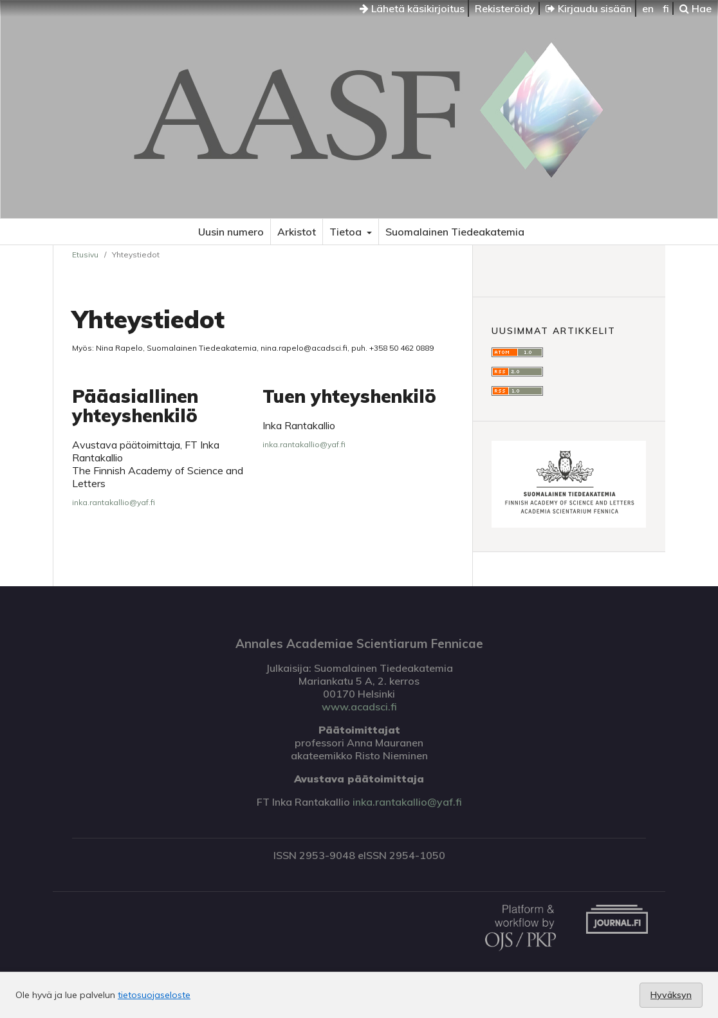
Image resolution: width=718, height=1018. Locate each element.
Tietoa (346, 231)
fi (666, 8)
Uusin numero (231, 231)
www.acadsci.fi (359, 706)
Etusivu (85, 254)
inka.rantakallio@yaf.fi (113, 502)
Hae (695, 8)
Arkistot (296, 231)
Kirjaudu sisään (589, 8)
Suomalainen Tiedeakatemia (454, 231)
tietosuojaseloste (154, 995)
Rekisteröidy (505, 8)
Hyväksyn (671, 995)
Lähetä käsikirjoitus (412, 8)
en (648, 8)
